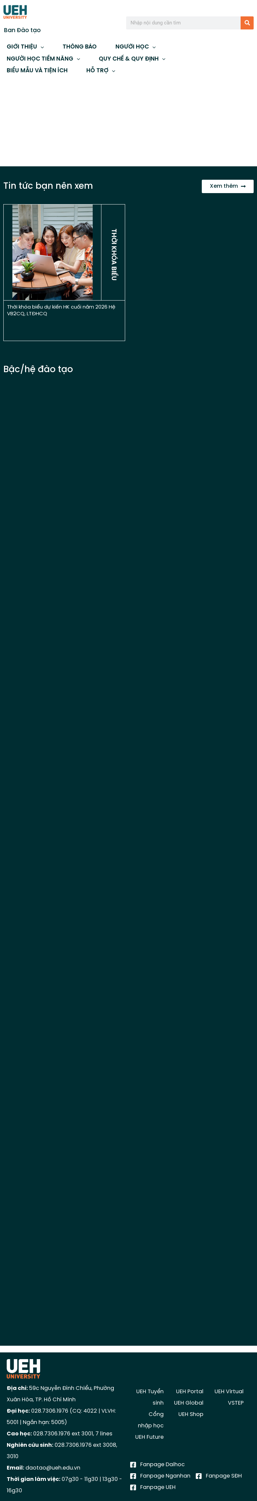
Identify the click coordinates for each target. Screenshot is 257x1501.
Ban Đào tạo (22, 30)
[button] (10, 120)
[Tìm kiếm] (247, 22)
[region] (128, 120)
